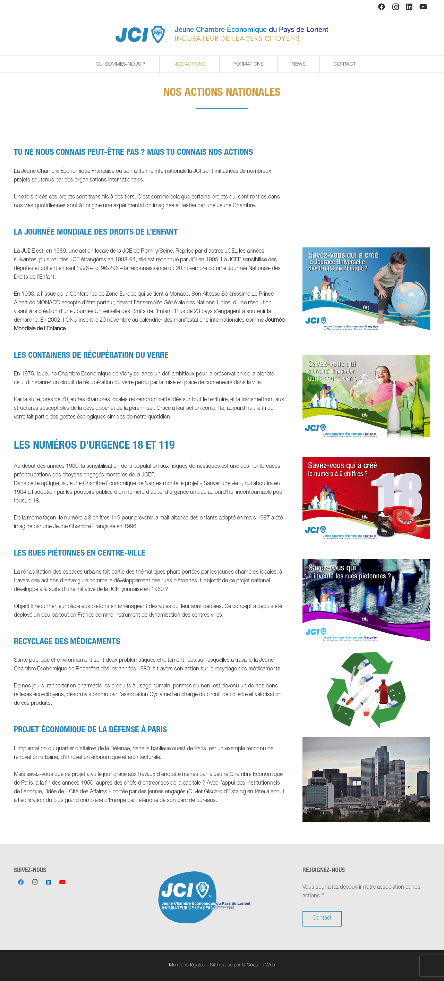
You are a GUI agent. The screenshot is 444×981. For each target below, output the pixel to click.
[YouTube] (423, 7)
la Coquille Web (258, 965)
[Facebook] (381, 7)
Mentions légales (187, 965)
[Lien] (141, 34)
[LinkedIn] (409, 7)
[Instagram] (395, 7)
